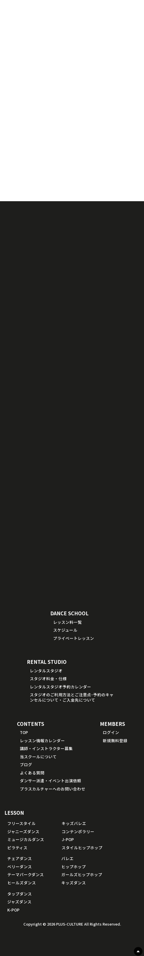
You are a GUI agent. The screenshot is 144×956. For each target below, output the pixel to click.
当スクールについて (38, 756)
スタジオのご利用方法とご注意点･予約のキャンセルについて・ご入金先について (72, 697)
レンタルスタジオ (46, 670)
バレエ (67, 858)
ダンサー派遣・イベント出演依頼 (50, 780)
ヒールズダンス (21, 883)
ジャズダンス (19, 902)
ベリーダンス (19, 866)
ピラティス (17, 847)
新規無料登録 (115, 740)
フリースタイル (21, 823)
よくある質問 (32, 773)
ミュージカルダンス (25, 839)
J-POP (68, 839)
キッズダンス (73, 883)
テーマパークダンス (25, 874)
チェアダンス (19, 858)
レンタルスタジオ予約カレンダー (60, 687)
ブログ (26, 764)
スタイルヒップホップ (82, 847)
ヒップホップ (73, 866)
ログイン (111, 732)
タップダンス (19, 894)
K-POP (13, 910)
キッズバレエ (74, 823)
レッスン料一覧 (67, 622)
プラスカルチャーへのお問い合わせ (52, 789)
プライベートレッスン (73, 638)
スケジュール (65, 630)
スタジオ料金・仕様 (48, 678)
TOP (24, 732)
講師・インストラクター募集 (46, 748)
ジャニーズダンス (23, 831)
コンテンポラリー (78, 831)
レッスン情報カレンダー (42, 740)
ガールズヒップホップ (81, 874)
